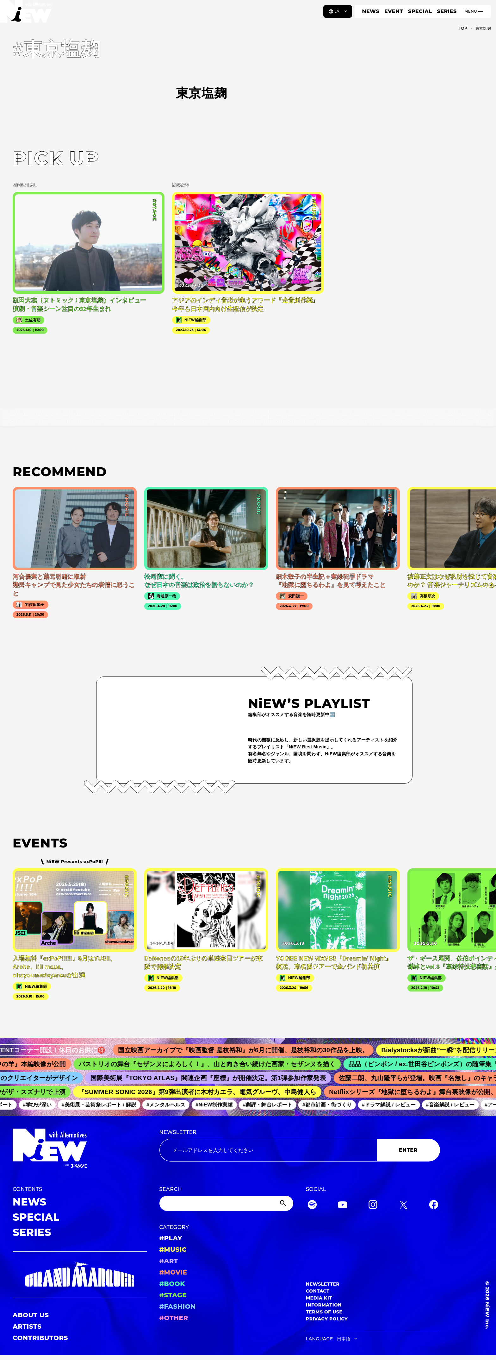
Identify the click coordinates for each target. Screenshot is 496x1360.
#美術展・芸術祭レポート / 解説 (105, 1104)
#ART (168, 1261)
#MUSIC (173, 1249)
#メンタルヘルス (171, 1104)
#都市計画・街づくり (332, 1104)
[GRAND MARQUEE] (80, 1274)
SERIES (446, 11)
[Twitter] (403, 1205)
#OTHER (173, 1318)
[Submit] (283, 1203)
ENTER (408, 1150)
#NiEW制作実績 (220, 1104)
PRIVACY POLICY (327, 1319)
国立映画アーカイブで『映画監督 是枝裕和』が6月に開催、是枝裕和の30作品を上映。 (254, 1050)
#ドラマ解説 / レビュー (395, 1104)
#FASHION (177, 1306)
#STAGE (173, 1295)
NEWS (370, 11)
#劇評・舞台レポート (273, 1104)
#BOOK (172, 1284)
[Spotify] (312, 1205)
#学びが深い (43, 1104)
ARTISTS (27, 1326)
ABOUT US (31, 1315)
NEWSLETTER (178, 1132)
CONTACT (318, 1291)
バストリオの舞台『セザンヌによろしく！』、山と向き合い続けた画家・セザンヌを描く (215, 1064)
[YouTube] (342, 1205)
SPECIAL (420, 11)
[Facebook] (433, 1205)
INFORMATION (324, 1305)
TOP (463, 28)
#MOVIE (173, 1272)
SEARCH (170, 1189)
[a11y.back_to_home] (26, 13)
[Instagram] (373, 1205)
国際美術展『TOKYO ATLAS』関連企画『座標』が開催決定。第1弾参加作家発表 (215, 1077)
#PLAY (170, 1238)
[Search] (226, 1203)
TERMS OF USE (324, 1312)
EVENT (393, 11)
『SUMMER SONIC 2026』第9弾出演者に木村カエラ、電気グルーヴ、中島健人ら (204, 1091)
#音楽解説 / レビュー (456, 1104)
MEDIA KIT (319, 1298)
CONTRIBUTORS (40, 1338)
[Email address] (268, 1150)
